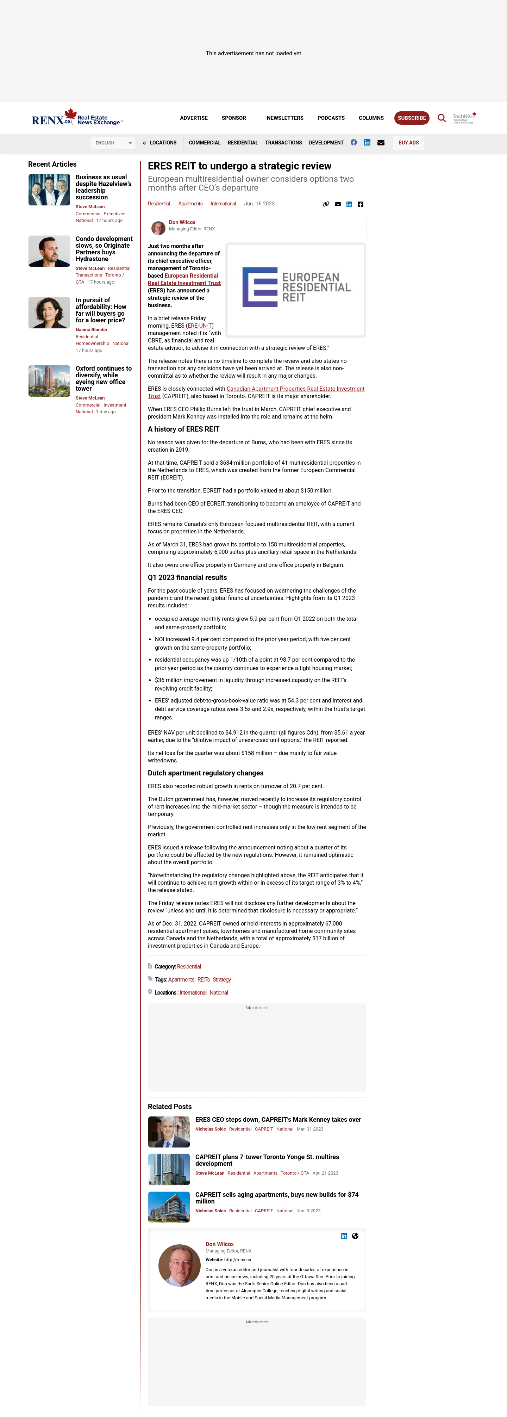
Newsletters (285, 118)
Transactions (283, 143)
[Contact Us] (384, 142)
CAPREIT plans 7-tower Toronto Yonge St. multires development (267, 1160)
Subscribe (412, 118)
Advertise (194, 118)
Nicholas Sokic (210, 1129)
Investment (115, 405)
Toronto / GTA (295, 1173)
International (223, 203)
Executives (114, 213)
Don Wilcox (182, 222)
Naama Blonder (91, 329)
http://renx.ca (237, 1259)
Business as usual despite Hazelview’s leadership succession (104, 187)
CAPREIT (264, 1129)
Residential (243, 143)
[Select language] (113, 143)
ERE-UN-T (200, 325)
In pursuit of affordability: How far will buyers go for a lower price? (101, 310)
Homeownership (92, 343)
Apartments (190, 203)
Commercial (205, 143)
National (84, 220)
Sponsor (234, 118)
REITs (204, 979)
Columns (371, 118)
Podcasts (331, 118)
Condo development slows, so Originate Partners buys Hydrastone (104, 248)
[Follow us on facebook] (357, 142)
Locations (160, 143)
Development (326, 143)
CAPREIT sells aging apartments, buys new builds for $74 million (277, 1198)
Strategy (222, 979)
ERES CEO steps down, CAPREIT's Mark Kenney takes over (278, 1119)
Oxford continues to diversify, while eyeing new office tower (104, 378)
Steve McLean (90, 206)
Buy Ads (409, 143)
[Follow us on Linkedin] (370, 142)
